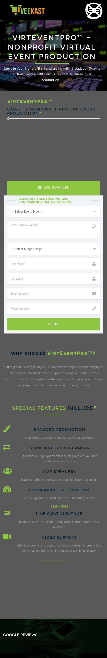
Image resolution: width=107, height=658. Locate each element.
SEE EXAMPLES (53, 187)
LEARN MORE (59, 506)
